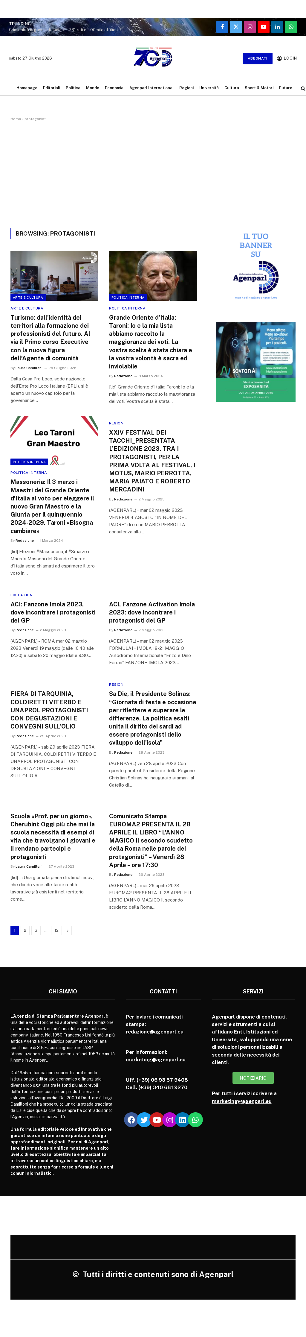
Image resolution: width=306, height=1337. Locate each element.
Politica (73, 88)
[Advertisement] (153, 173)
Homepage (26, 88)
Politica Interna (127, 297)
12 (56, 930)
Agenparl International (151, 88)
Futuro (285, 88)
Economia (114, 88)
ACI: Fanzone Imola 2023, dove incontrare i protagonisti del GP (53, 612)
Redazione (123, 376)
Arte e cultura (28, 297)
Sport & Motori (259, 88)
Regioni (186, 88)
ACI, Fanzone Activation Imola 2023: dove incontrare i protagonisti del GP (152, 612)
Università (209, 88)
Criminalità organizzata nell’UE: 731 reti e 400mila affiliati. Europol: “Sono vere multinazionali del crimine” (68, 29)
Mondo (92, 88)
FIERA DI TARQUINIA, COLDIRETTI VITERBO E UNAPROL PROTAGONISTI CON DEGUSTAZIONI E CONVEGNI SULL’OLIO (49, 710)
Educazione (22, 595)
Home (15, 119)
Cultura (231, 88)
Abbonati (257, 58)
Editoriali (51, 88)
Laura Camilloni (29, 368)
